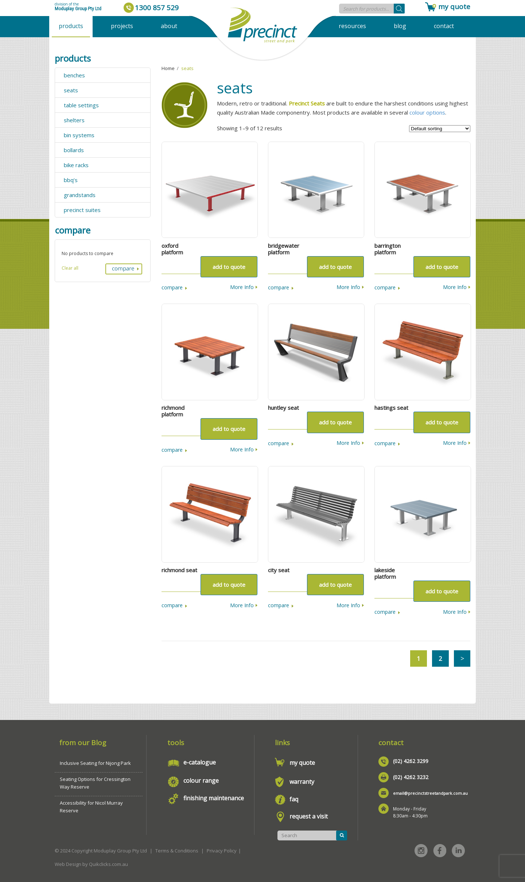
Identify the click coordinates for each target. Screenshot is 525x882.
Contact (444, 26)
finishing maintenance (213, 798)
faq (293, 799)
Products (71, 26)
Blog (400, 26)
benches (74, 75)
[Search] (399, 9)
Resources (352, 26)
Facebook (439, 850)
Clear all (70, 268)
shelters (74, 120)
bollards (74, 150)
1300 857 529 (157, 7)
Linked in (458, 850)
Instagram (421, 850)
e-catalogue (199, 762)
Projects (122, 26)
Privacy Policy (222, 850)
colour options (427, 112)
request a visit (308, 816)
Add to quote (229, 266)
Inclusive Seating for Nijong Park (95, 763)
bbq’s (71, 180)
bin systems (79, 135)
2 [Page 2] (440, 658)
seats (71, 90)
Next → (462, 658)
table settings (81, 105)
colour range (201, 781)
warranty (301, 782)
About (169, 26)
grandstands (80, 195)
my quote (454, 6)
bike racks (76, 165)
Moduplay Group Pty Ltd (78, 8)
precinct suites (82, 209)
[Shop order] (439, 128)
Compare (172, 287)
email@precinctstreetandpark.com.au (430, 793)
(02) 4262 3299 (410, 761)
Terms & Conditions (176, 850)
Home (168, 68)
